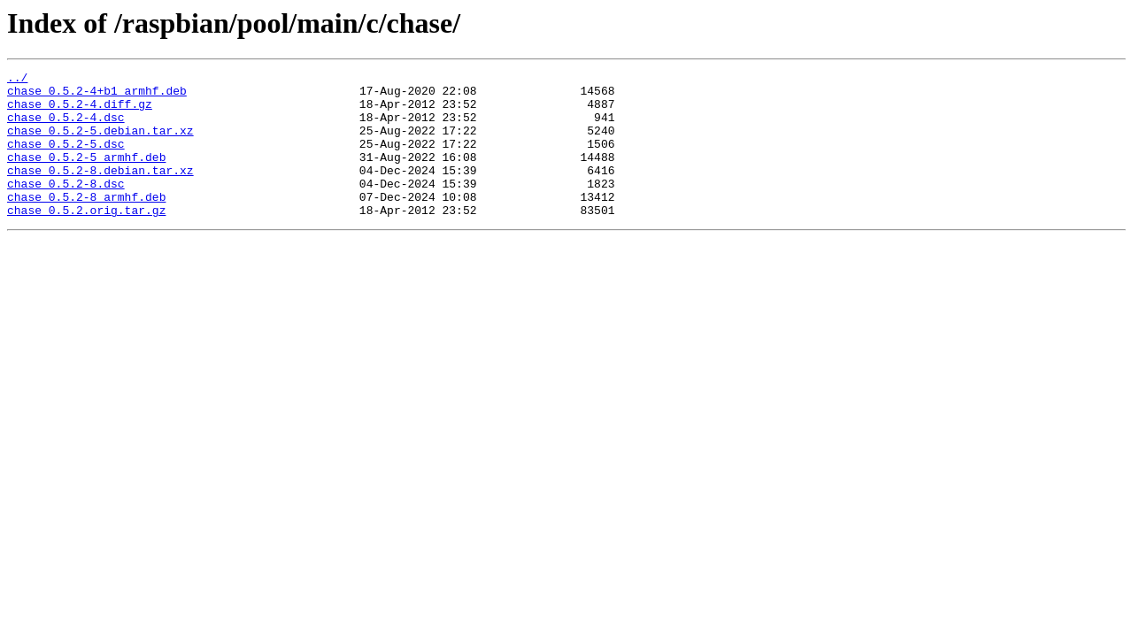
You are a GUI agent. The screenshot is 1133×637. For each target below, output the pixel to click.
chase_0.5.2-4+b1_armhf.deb (97, 96)
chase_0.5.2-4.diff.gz (79, 111)
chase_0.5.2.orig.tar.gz (86, 239)
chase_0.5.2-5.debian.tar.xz (100, 143)
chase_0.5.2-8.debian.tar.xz (100, 191)
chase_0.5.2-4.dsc (66, 127)
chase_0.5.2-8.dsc (66, 207)
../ (17, 80)
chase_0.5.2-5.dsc (66, 159)
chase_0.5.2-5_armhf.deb (86, 175)
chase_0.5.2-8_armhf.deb (86, 223)
